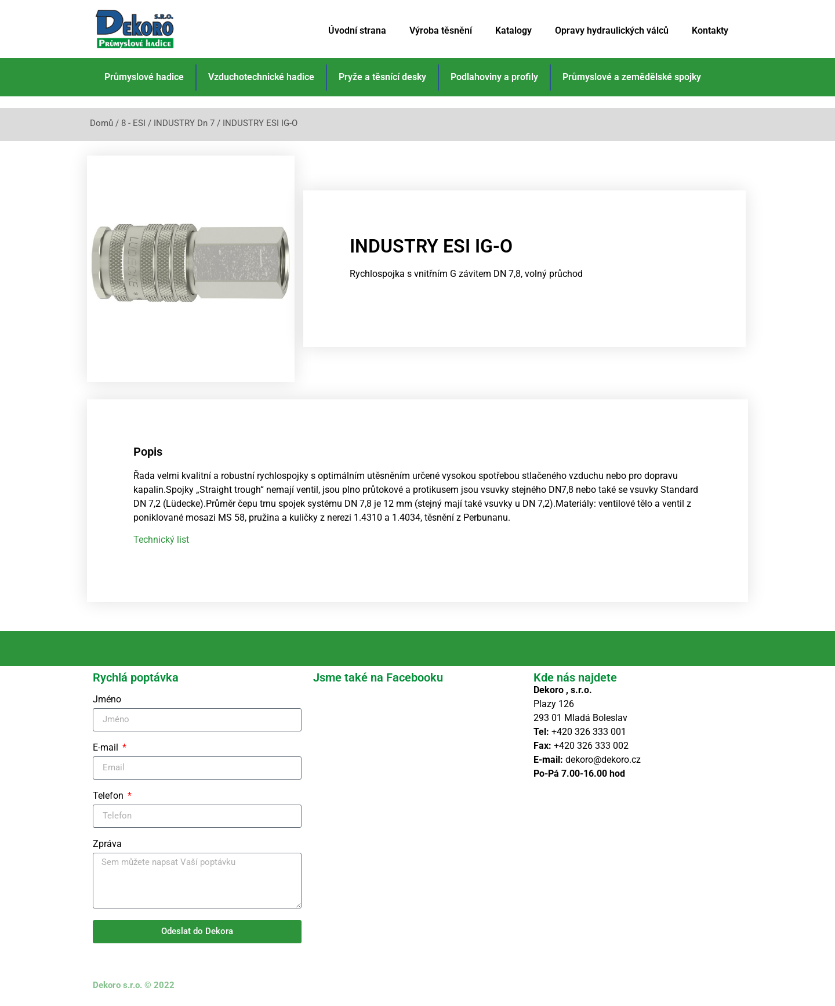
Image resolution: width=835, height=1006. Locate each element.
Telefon (109, 796)
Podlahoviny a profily (494, 76)
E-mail (107, 748)
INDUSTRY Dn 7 (184, 123)
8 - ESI (133, 123)
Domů (101, 123)
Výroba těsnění (440, 30)
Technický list (161, 539)
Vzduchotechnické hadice (261, 76)
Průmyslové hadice (144, 76)
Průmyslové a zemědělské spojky (631, 76)
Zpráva (107, 844)
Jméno (107, 700)
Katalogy (513, 30)
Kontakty (710, 30)
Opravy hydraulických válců (612, 30)
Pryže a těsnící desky (382, 76)
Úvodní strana (357, 30)
